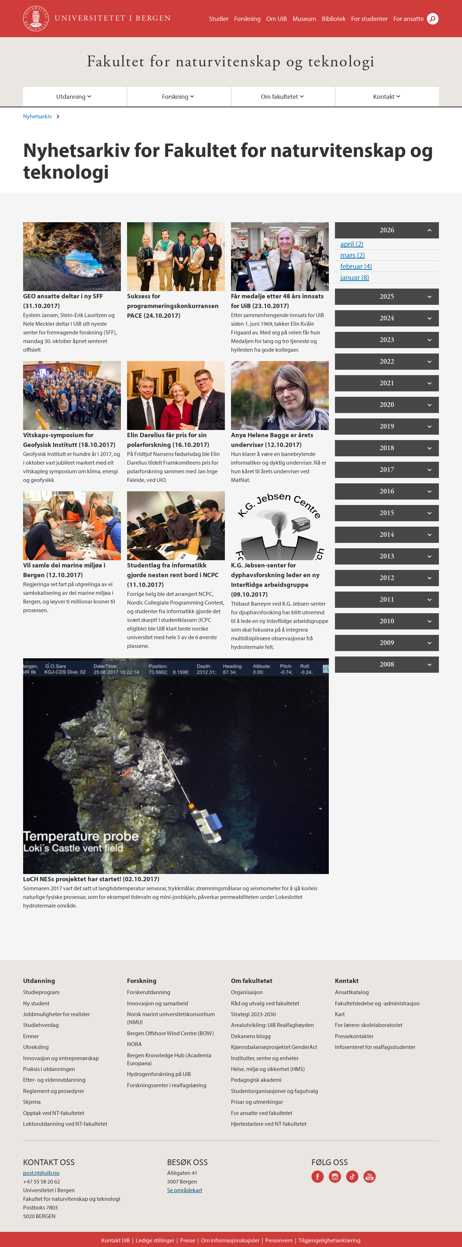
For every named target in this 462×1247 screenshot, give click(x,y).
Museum (304, 18)
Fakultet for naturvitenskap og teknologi (231, 62)
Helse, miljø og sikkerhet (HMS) (268, 1068)
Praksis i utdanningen (49, 1068)
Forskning (247, 18)
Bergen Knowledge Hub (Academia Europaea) (169, 1059)
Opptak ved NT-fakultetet (53, 1112)
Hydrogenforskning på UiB (159, 1073)
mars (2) (352, 254)
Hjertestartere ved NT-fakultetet (268, 1123)
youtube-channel (372, 1178)
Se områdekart (184, 1190)
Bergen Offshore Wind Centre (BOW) (170, 1033)
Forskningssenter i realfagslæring (166, 1085)
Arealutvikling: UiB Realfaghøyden (272, 1024)
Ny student (36, 1003)
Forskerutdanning (148, 992)
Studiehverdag (41, 1024)
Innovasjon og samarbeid (157, 1003)
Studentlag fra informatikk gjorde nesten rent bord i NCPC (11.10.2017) (173, 575)
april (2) (351, 243)
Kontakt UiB (115, 1240)
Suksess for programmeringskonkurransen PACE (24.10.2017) (173, 306)
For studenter (369, 18)
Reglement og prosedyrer (53, 1090)
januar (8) (354, 277)
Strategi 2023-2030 (253, 1014)
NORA (134, 1044)
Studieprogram (41, 992)
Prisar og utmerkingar (257, 1101)
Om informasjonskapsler (230, 1240)
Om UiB (276, 18)
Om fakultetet (279, 96)
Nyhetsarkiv (37, 116)
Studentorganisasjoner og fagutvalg (274, 1090)
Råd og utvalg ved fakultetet (265, 1003)
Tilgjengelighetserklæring (329, 1240)
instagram (337, 1178)
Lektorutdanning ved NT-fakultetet (65, 1123)
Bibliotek (333, 18)
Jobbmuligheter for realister (56, 1014)
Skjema (32, 1101)
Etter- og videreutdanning (54, 1079)
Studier (218, 18)
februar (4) (356, 266)
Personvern (279, 1240)
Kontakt (384, 96)
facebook (320, 1178)
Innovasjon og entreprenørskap (61, 1058)
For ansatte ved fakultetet (261, 1112)
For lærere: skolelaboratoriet (368, 1024)
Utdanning (71, 96)
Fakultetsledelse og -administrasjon (377, 1003)
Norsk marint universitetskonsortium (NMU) (171, 1018)
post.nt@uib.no (41, 1172)
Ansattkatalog (352, 992)
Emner (31, 1036)
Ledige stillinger (155, 1240)
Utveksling (36, 1046)
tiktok (354, 1178)
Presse (187, 1240)
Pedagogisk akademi (256, 1079)
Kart (340, 1014)
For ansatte (408, 18)
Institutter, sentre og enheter (264, 1058)
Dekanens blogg (251, 1036)
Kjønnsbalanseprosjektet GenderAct (274, 1046)
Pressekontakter (354, 1036)
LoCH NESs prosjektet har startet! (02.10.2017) (91, 879)
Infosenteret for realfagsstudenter (375, 1046)
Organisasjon (247, 992)
